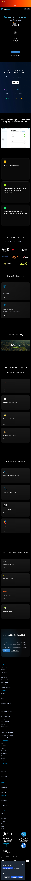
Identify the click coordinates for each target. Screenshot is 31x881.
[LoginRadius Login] (25, 9)
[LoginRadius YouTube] (27, 861)
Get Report (15, 2)
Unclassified (6, 873)
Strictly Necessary (7, 868)
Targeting (5, 870)
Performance (17, 868)
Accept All (14, 877)
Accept (20, 877)
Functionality (17, 870)
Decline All (7, 877)
